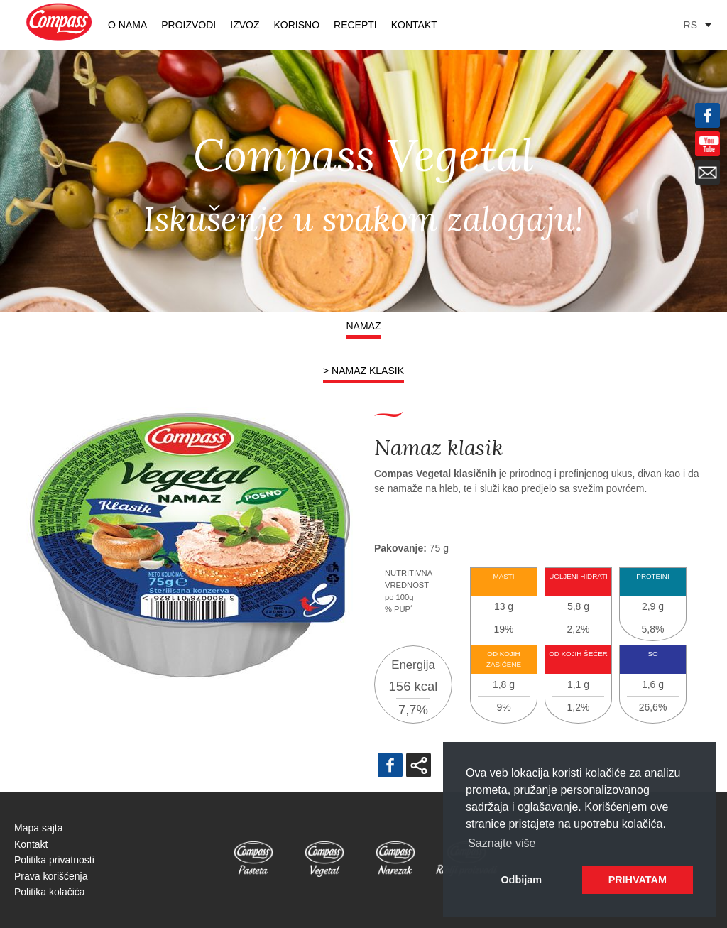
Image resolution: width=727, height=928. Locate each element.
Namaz (363, 326)
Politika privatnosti (54, 860)
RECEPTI (355, 25)
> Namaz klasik (363, 370)
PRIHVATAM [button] (637, 879)
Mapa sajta (38, 828)
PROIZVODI (188, 25)
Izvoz (244, 25)
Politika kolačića (49, 891)
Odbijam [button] (521, 879)
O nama (127, 25)
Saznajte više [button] (501, 843)
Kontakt (414, 25)
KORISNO (296, 25)
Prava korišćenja (51, 876)
